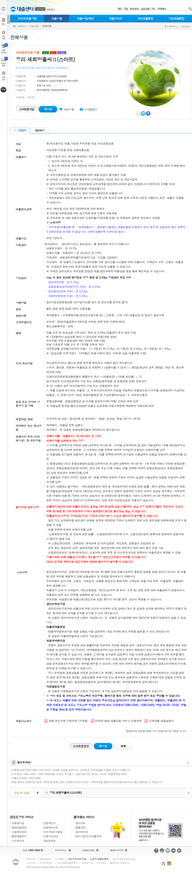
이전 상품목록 (37, 792)
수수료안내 (18, 841)
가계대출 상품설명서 (159, 721)
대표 (31, 850)
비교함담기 (90, 109)
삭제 (46, 792)
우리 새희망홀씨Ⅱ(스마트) (66, 793)
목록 (123, 746)
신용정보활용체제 (99, 859)
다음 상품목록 (188, 792)
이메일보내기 (138, 113)
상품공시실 (18, 823)
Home (14, 26)
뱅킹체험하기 (19, 836)
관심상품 (66, 109)
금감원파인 (49, 841)
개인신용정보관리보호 (123, 859)
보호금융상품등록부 (67, 862)
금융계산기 (49, 823)
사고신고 (31, 862)
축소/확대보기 (171, 26)
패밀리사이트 (117, 850)
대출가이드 (115, 18)
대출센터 (21, 26)
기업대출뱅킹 (176, 18)
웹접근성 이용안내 (119, 862)
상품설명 (20, 130)
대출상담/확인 (85, 18)
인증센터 (50, 9)
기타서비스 (60, 850)
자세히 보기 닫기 (188, 762)
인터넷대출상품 (27, 18)
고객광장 (59, 859)
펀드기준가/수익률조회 (88, 836)
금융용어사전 (50, 827)
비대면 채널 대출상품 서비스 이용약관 (116, 721)
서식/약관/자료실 (53, 832)
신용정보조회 (19, 832)
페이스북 (148, 113)
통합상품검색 (19, 827)
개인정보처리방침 (77, 859)
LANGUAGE (88, 850)
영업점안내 (45, 859)
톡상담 (48, 109)
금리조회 (80, 823)
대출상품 (56, 18)
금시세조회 (81, 832)
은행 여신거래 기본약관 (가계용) (66, 721)
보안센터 (101, 862)
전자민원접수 (46, 862)
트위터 (143, 113)
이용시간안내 (50, 836)
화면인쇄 (185, 26)
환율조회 (80, 827)
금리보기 (39, 130)
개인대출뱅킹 (145, 18)
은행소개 (31, 859)
